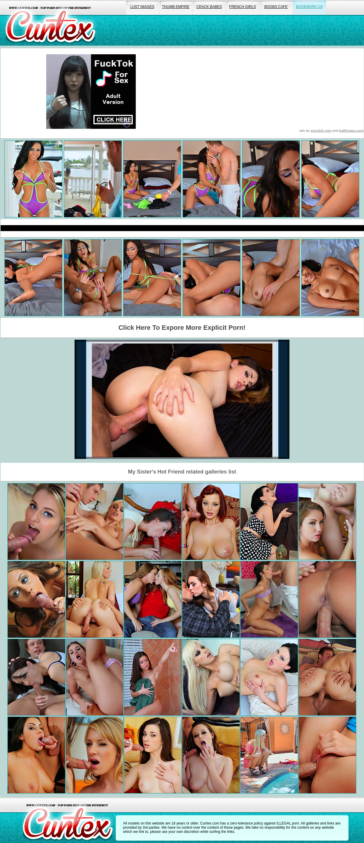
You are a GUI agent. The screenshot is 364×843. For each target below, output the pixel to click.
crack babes (209, 7)
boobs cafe (276, 7)
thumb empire (175, 7)
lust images (142, 7)
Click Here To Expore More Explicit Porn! (182, 327)
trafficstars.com (351, 130)
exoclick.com (321, 130)
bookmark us (309, 7)
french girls (242, 7)
